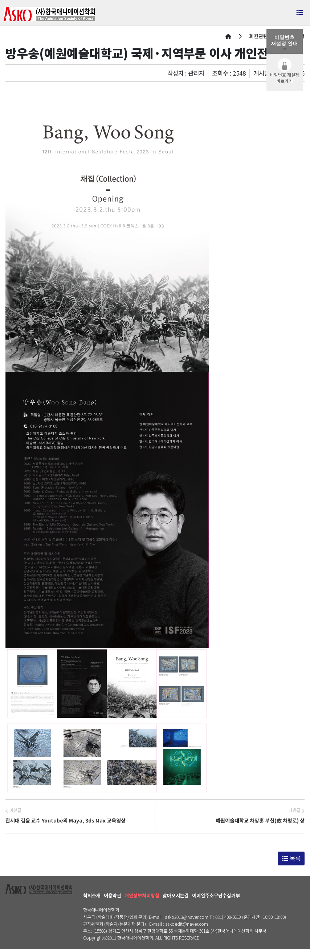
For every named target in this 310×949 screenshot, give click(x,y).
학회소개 (92, 895)
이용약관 (112, 895)
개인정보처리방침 (142, 895)
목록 (291, 858)
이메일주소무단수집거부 (216, 895)
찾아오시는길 (176, 895)
